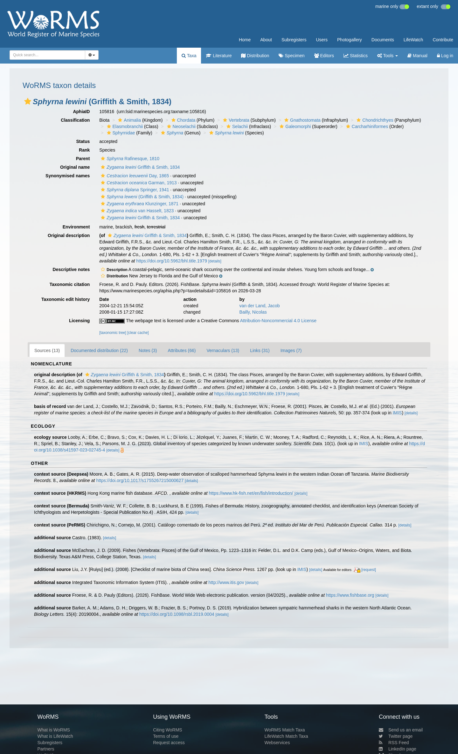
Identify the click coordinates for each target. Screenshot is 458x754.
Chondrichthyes (374, 120)
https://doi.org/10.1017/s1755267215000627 (140, 480)
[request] (368, 569)
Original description (69, 235)
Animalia (128, 120)
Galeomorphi (294, 126)
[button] (28, 101)
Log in (445, 55)
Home (245, 39)
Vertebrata (235, 120)
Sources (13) (47, 350)
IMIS (397, 412)
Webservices (277, 742)
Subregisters (294, 39)
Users (322, 39)
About (266, 39)
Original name (75, 167)
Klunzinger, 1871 (138, 203)
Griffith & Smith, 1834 (139, 167)
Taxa (189, 55)
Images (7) (291, 350)
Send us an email (401, 729)
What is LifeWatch (55, 736)
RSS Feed (394, 742)
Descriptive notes (71, 269)
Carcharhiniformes (366, 126)
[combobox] (47, 55)
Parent (83, 158)
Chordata (183, 120)
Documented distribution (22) (99, 350)
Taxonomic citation (70, 284)
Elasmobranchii (124, 126)
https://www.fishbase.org (350, 595)
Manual (417, 55)
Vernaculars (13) (222, 350)
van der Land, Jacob (259, 305)
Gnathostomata (302, 120)
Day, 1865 (134, 175)
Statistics (356, 55)
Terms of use (165, 736)
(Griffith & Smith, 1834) (141, 196)
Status (83, 141)
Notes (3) (148, 350)
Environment (76, 226)
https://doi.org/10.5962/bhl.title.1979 (171, 260)
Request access (169, 742)
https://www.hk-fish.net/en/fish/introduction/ (251, 493)
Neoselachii (180, 126)
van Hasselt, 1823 (136, 210)
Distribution (255, 55)
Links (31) (259, 350)
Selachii (236, 126)
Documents (382, 39)
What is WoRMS (53, 729)
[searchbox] (45, 55)
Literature (219, 55)
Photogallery (349, 39)
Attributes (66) (182, 350)
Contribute (443, 39)
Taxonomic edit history (65, 299)
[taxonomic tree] (112, 332)
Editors (324, 55)
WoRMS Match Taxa (285, 729)
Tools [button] (387, 55)
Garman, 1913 (138, 182)
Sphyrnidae (120, 132)
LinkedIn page (397, 748)
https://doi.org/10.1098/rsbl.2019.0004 (176, 614)
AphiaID (81, 111)
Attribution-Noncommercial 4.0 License (278, 320)
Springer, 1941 (134, 189)
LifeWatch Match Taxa (286, 736)
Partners (45, 748)
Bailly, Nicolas (253, 312)
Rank (84, 150)
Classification (75, 120)
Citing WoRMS (167, 729)
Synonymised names (67, 175)
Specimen (291, 55)
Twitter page (396, 736)
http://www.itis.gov (226, 582)
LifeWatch (413, 39)
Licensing (79, 320)
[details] (214, 261)
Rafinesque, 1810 (129, 158)
